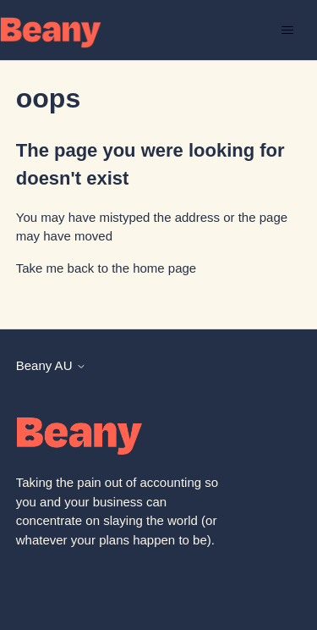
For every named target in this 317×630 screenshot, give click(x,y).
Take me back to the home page (106, 268)
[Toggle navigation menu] (287, 30)
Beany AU (51, 365)
